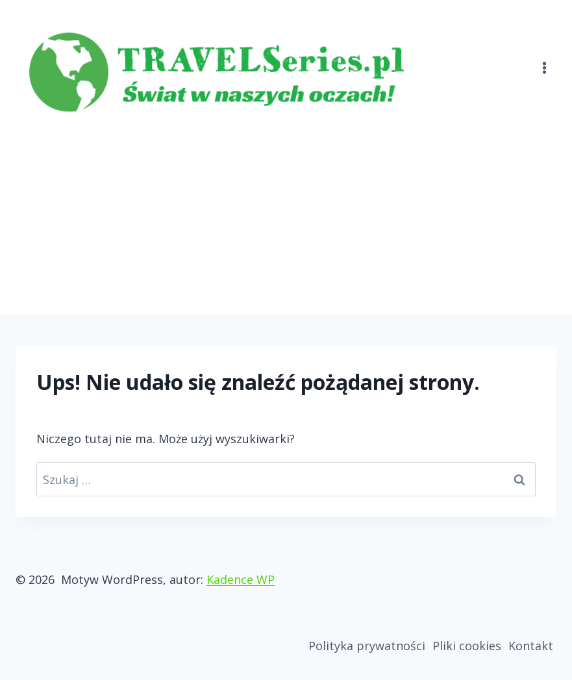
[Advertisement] (286, 217)
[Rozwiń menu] (544, 60)
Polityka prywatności (366, 645)
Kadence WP (240, 579)
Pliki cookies (466, 645)
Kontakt (530, 645)
